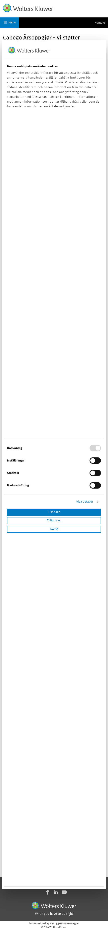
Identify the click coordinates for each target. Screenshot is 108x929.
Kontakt (100, 22)
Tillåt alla (54, 512)
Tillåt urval (54, 520)
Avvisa (54, 529)
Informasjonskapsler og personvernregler (54, 923)
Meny (10, 22)
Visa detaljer (84, 502)
